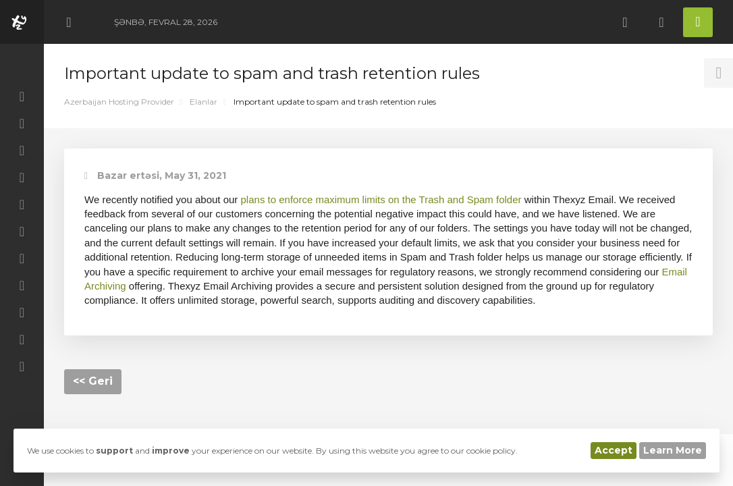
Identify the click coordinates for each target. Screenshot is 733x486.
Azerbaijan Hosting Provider (119, 102)
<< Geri (93, 381)
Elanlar (203, 102)
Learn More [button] (672, 450)
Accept (613, 450)
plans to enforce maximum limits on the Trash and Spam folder (381, 199)
